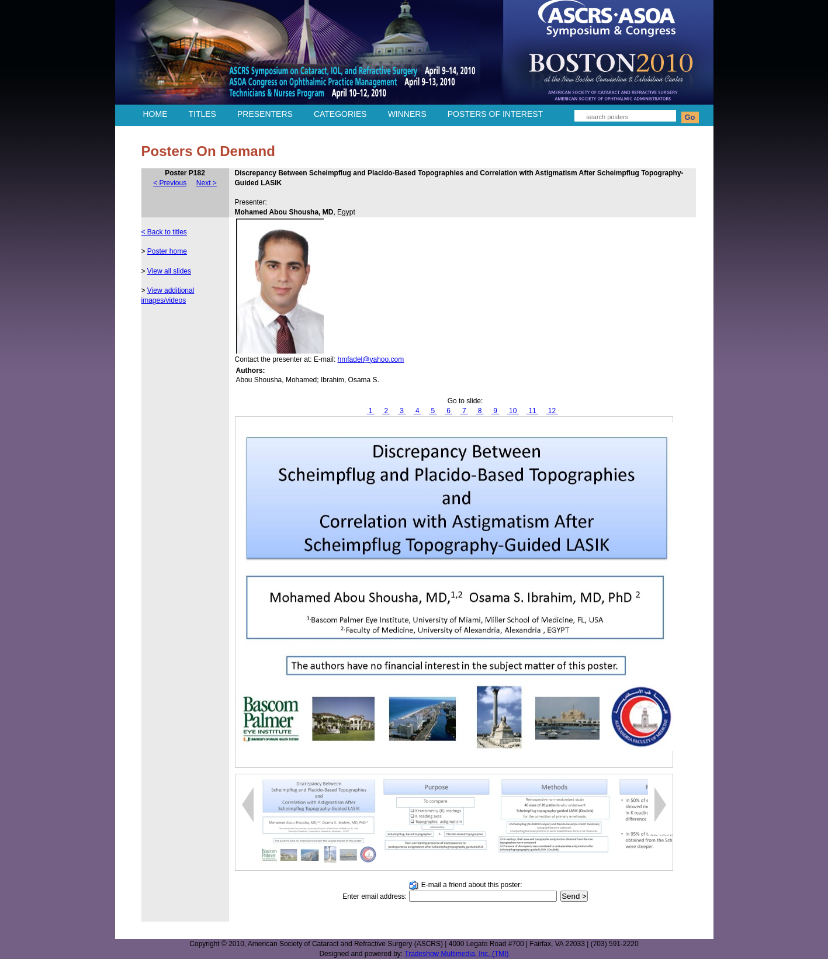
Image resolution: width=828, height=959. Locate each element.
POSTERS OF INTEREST (495, 114)
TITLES (202, 114)
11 (532, 411)
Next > (206, 183)
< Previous (169, 183)
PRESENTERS (265, 114)
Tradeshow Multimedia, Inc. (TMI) (456, 954)
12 (551, 411)
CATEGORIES (340, 114)
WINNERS (407, 114)
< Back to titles (164, 232)
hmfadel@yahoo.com (371, 359)
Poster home (167, 251)
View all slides (169, 271)
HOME (155, 114)
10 (513, 411)
